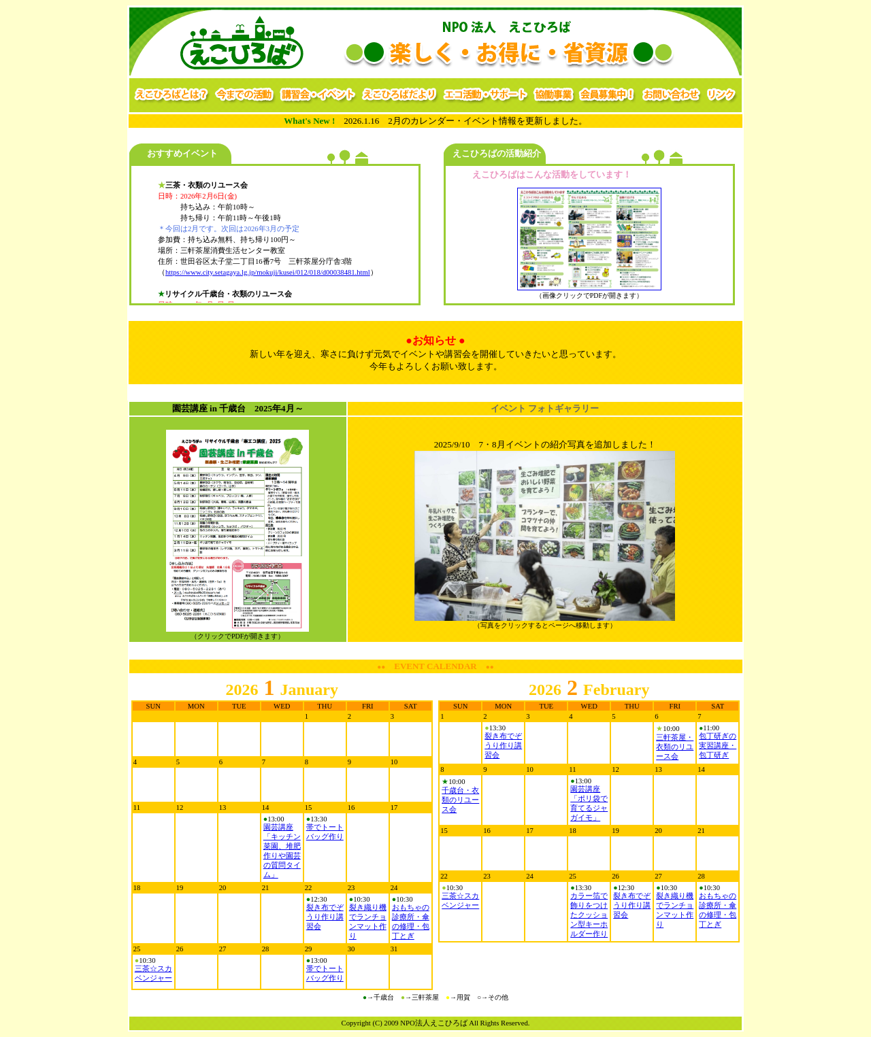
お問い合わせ (671, 95)
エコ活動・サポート (486, 95)
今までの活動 (244, 95)
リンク (723, 95)
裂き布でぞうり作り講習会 (325, 917)
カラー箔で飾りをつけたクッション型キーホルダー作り (589, 915)
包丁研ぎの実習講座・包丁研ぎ (717, 745)
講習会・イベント (318, 95)
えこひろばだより (400, 95)
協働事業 (553, 95)
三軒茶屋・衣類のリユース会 (674, 747)
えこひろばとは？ (170, 95)
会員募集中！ (607, 95)
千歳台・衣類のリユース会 (460, 800)
